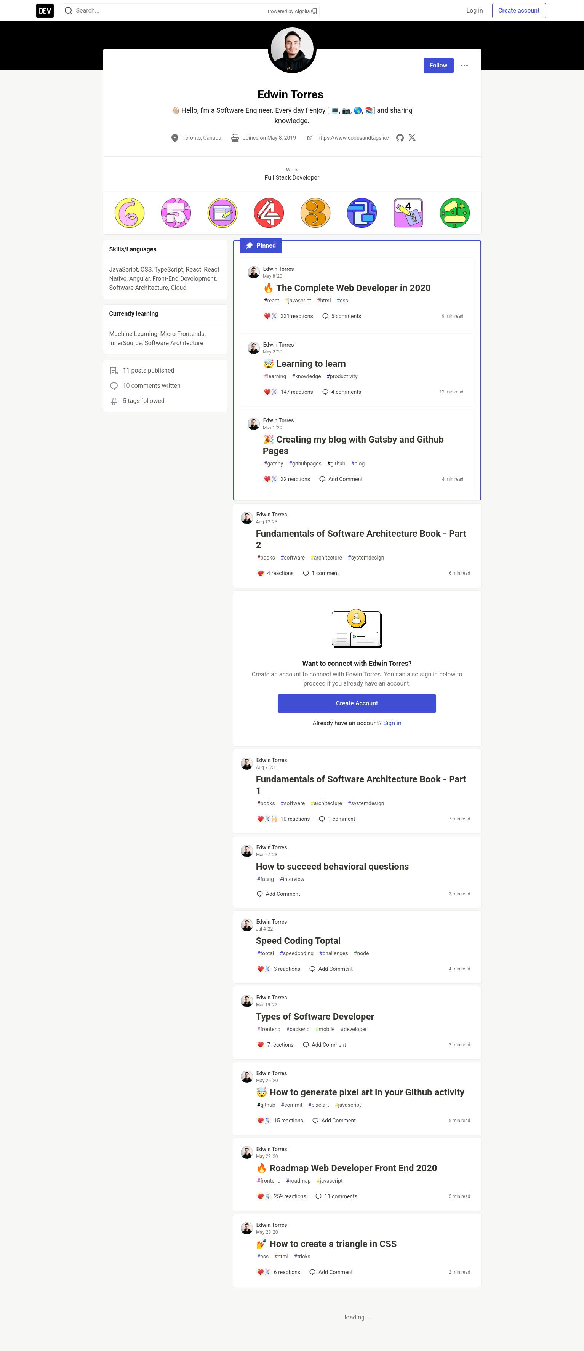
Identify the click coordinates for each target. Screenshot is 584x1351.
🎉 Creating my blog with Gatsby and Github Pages (353, 445)
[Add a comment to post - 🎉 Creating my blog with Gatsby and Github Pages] (287, 479)
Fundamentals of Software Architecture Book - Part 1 (361, 785)
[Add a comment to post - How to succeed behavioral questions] (278, 894)
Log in (475, 10)
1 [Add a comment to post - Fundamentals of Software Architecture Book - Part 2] (320, 573)
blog (358, 464)
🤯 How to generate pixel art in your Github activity (360, 1092)
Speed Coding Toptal (298, 940)
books (266, 558)
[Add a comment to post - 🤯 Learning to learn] (288, 392)
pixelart (318, 1105)
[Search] (68, 11)
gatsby (273, 464)
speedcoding (297, 954)
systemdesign (366, 558)
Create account (519, 10)
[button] (129, 213)
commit (291, 1105)
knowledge (306, 377)
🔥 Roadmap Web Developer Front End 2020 (346, 1168)
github (336, 464)
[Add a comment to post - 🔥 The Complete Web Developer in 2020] (288, 316)
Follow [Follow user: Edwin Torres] (439, 65)
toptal (265, 954)
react (271, 301)
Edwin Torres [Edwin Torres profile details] (278, 269)
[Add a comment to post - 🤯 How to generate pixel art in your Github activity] (280, 1120)
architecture (326, 558)
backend (297, 1029)
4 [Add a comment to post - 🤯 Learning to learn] (341, 392)
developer (354, 1029)
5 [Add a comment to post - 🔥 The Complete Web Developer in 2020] (341, 316)
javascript (298, 301)
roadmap (298, 1181)
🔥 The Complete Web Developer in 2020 (347, 288)
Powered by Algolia (292, 11)
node (361, 954)
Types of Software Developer (315, 1016)
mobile (325, 1029)
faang (265, 879)
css (342, 301)
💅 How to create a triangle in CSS (326, 1244)
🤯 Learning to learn (304, 363)
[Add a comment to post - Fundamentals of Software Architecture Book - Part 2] (275, 573)
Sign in (392, 723)
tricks (302, 1257)
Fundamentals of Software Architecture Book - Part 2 (361, 539)
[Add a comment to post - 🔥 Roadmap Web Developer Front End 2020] (281, 1196)
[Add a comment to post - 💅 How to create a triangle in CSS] (278, 1272)
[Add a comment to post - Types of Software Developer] (275, 1045)
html (324, 301)
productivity (341, 377)
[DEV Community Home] (44, 10)
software (293, 558)
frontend (268, 1029)
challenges (333, 954)
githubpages (305, 464)
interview (292, 879)
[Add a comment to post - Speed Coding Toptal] (278, 969)
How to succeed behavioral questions (332, 866)
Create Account (357, 703)
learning (275, 377)
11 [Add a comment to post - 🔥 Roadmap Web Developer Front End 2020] (335, 1196)
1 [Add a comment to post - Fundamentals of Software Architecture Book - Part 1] (336, 818)
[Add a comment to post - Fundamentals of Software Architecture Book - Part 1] (283, 819)
